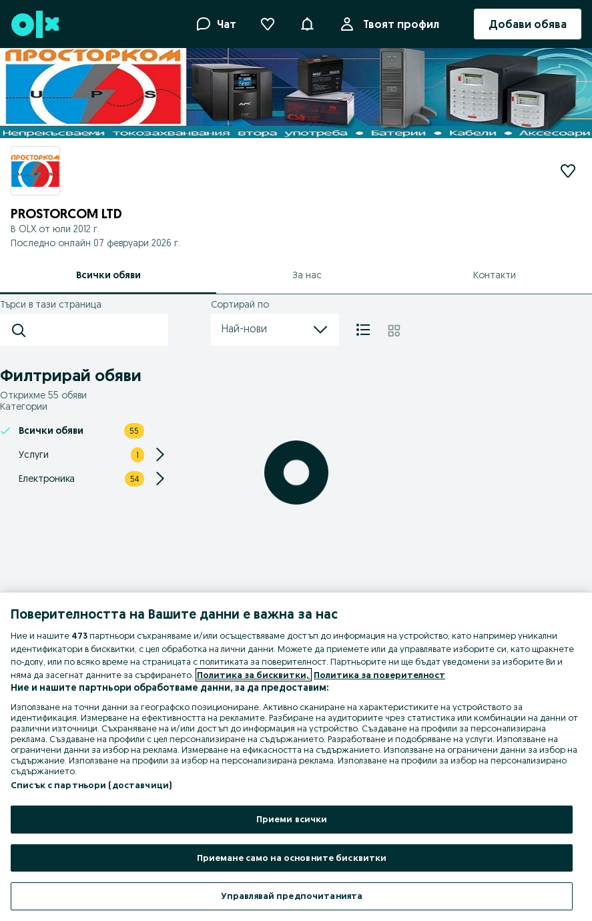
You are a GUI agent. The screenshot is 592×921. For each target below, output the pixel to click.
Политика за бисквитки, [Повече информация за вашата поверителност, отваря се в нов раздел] (253, 674)
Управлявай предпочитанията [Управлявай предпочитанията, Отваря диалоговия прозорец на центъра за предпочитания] (291, 895)
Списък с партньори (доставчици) (91, 785)
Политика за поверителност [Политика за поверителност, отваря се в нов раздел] (379, 674)
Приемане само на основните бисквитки (292, 857)
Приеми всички (292, 819)
